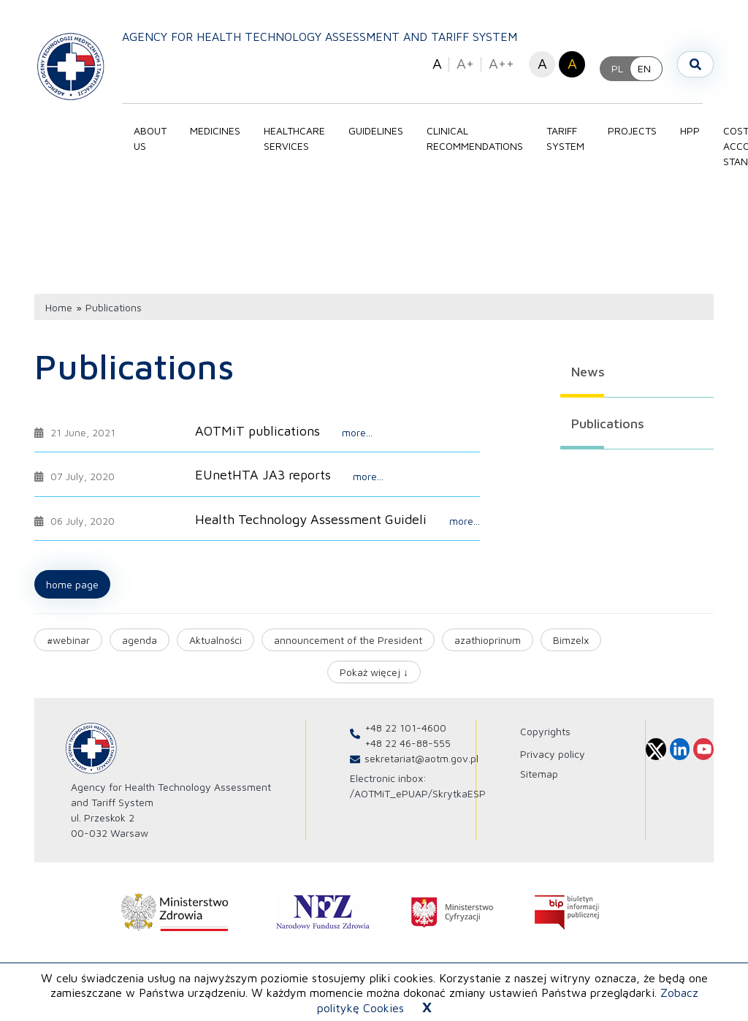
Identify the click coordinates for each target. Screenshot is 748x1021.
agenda (139, 640)
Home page (72, 584)
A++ (501, 63)
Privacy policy (552, 754)
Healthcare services (294, 138)
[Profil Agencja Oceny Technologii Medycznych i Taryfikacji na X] (656, 749)
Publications (607, 423)
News (588, 371)
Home (58, 307)
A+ (465, 63)
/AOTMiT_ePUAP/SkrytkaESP (418, 793)
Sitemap (539, 773)
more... (357, 432)
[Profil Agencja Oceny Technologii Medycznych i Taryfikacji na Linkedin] (680, 749)
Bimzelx (571, 640)
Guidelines (375, 130)
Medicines (215, 130)
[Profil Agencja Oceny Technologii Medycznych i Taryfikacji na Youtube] (703, 749)
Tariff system (565, 138)
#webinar (68, 640)
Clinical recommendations (475, 138)
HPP (690, 130)
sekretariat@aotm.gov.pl (421, 758)
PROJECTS (632, 130)
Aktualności (215, 640)
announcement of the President (348, 640)
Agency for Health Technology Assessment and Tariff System (319, 36)
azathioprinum (487, 640)
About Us (150, 138)
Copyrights (545, 731)
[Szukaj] (695, 64)
